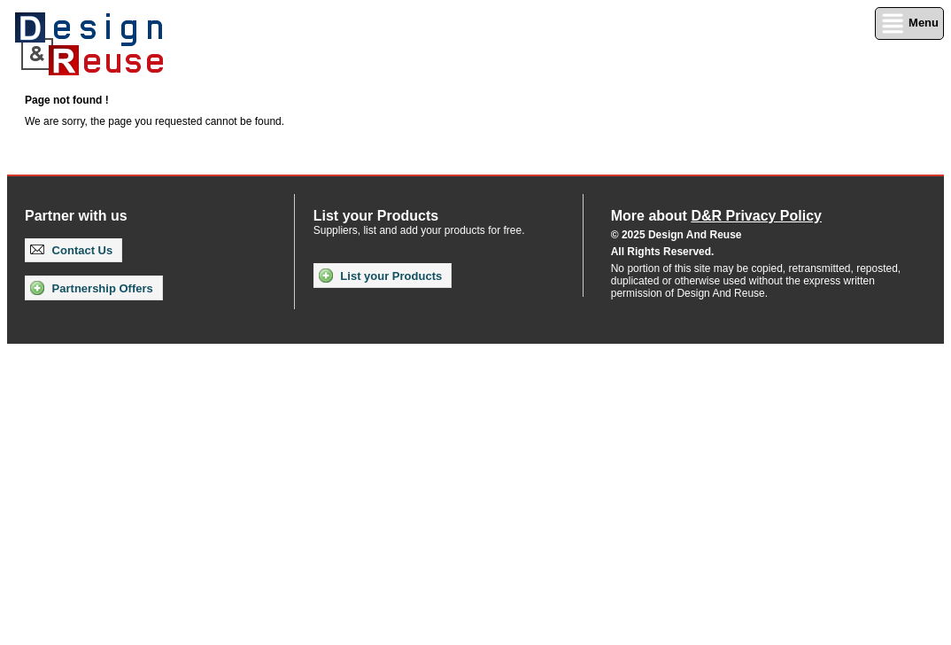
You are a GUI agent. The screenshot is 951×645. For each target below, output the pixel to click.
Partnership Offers (91, 288)
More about (716, 215)
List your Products (380, 275)
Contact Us (71, 250)
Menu (909, 23)
